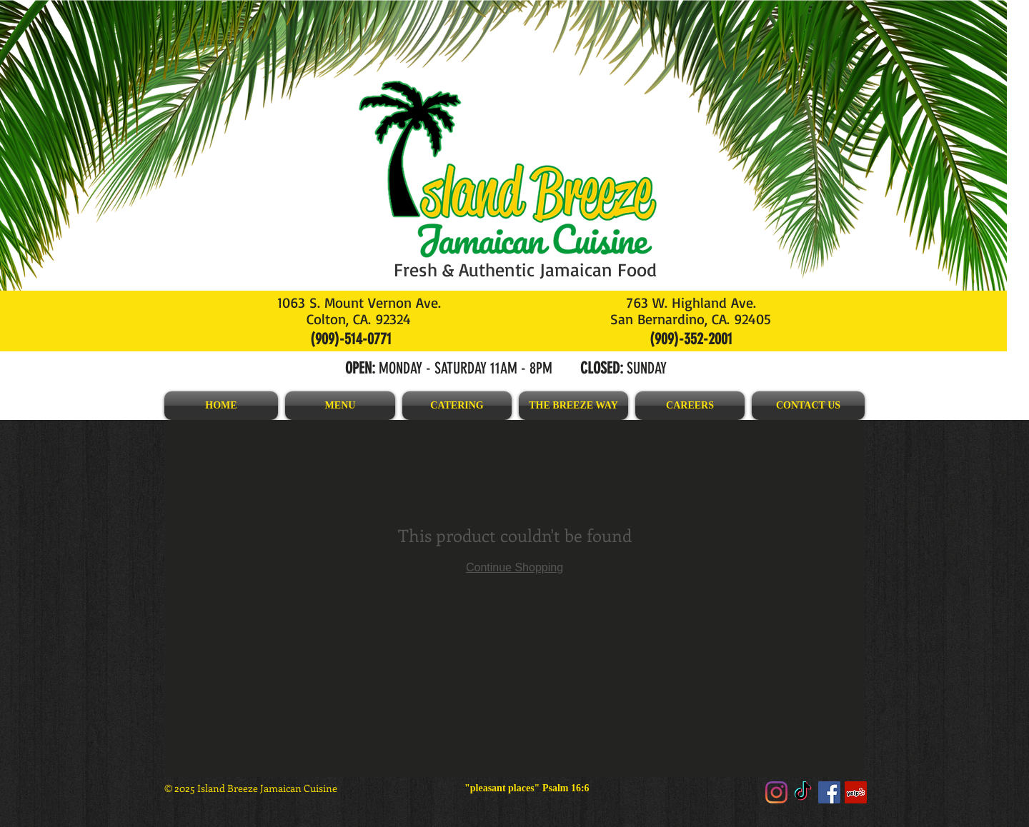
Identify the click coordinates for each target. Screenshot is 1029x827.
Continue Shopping (514, 567)
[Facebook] (829, 792)
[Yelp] (856, 792)
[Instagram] (776, 792)
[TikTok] (803, 792)
